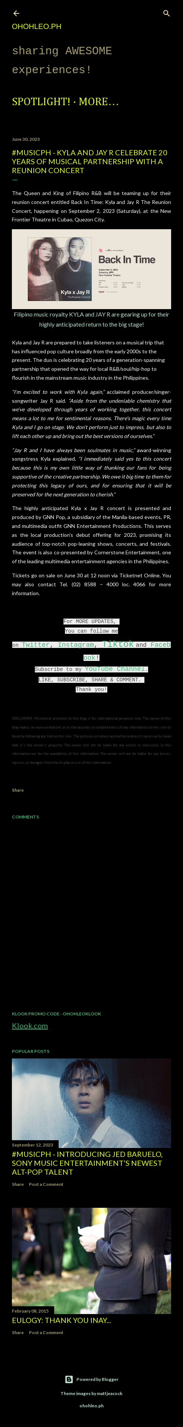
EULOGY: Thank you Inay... (61, 1320)
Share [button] (18, 790)
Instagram (76, 645)
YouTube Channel (115, 669)
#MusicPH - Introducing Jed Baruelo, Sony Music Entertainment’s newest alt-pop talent (87, 1162)
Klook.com (30, 1025)
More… (99, 102)
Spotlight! (41, 102)
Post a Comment (46, 1184)
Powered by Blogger (91, 1379)
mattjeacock (109, 1393)
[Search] (166, 11)
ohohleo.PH (36, 26)
